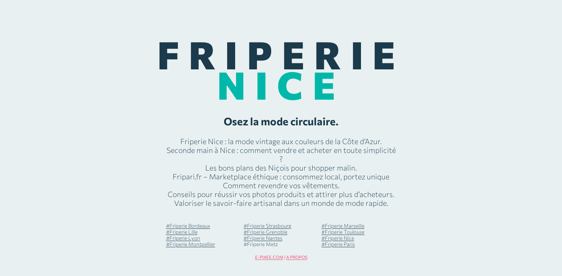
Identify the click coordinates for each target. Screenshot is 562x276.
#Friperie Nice (337, 238)
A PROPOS (296, 257)
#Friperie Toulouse (342, 231)
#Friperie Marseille (342, 225)
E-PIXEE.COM (269, 257)
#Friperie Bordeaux (188, 225)
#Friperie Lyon (183, 238)
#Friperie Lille (182, 231)
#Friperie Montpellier (190, 244)
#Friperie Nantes (263, 238)
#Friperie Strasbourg (267, 225)
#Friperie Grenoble (265, 231)
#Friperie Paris (338, 244)
